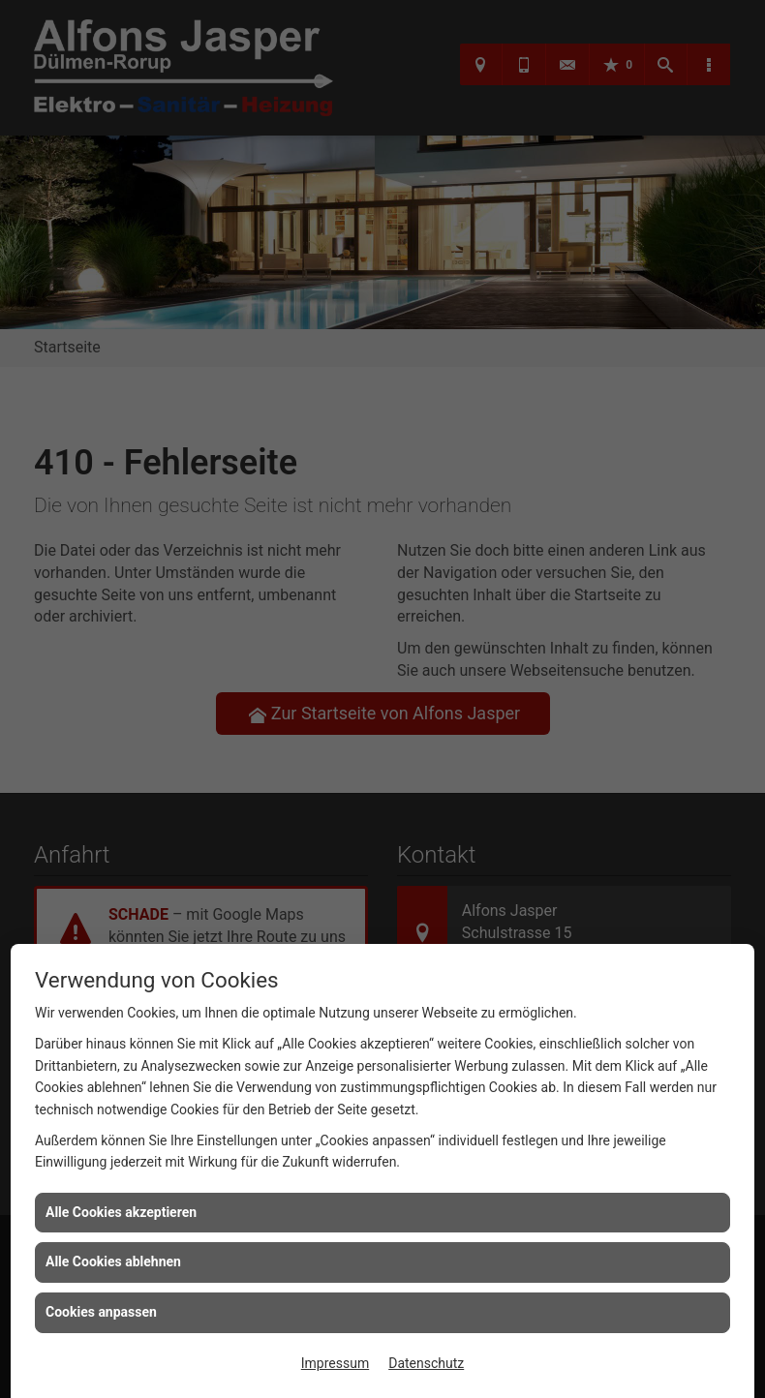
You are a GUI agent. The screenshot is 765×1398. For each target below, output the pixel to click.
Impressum (335, 1363)
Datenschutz (426, 1363)
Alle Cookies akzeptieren (121, 1212)
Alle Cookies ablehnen (113, 1261)
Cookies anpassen (101, 1312)
